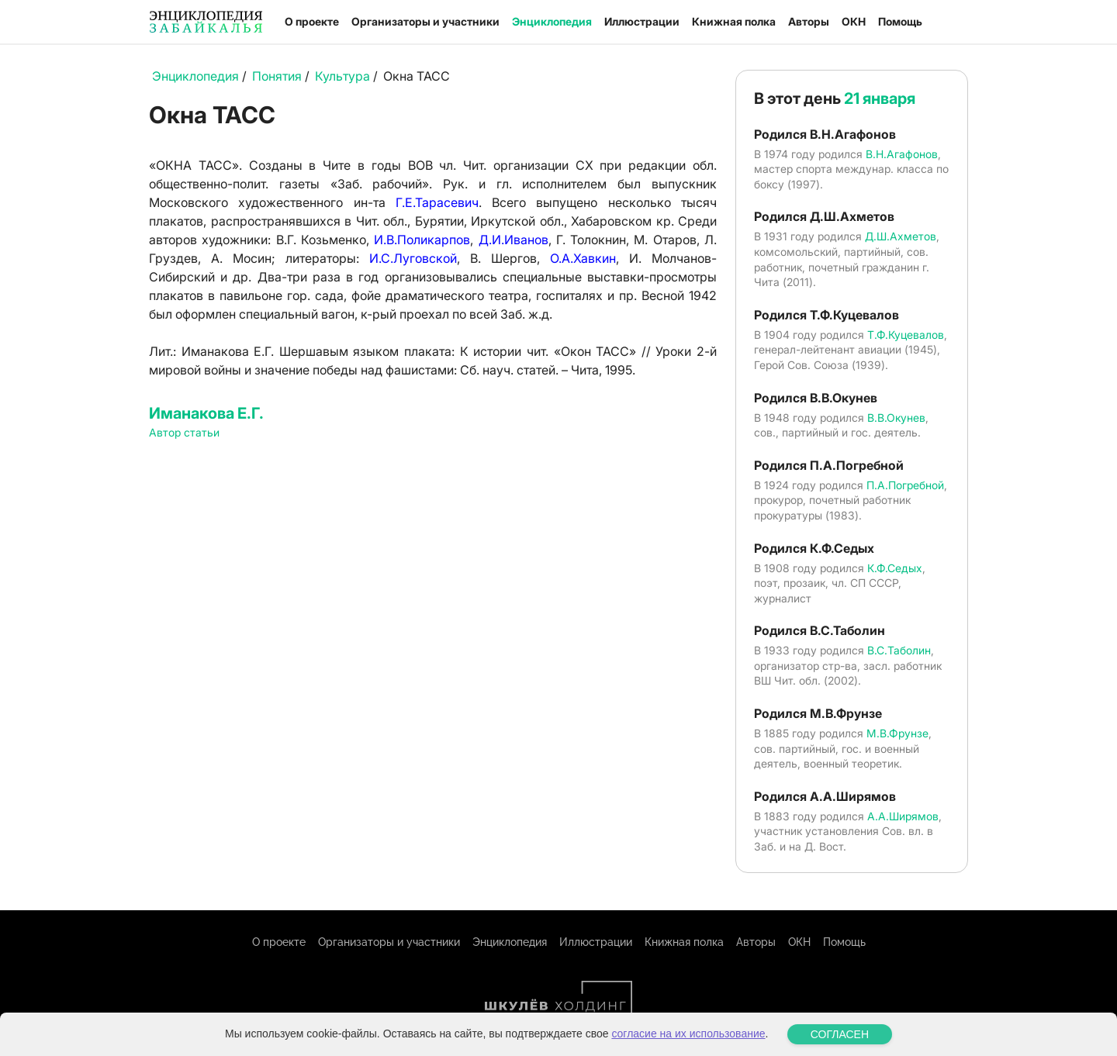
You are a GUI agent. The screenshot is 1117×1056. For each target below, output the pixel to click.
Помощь (900, 21)
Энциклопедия (552, 21)
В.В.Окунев (896, 417)
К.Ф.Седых (894, 568)
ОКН (854, 21)
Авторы (808, 21)
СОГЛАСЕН (840, 1034)
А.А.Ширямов (903, 816)
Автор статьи (184, 432)
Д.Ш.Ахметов (900, 236)
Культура (342, 76)
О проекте (312, 21)
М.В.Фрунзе (897, 733)
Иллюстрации (642, 21)
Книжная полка (734, 21)
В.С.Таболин (899, 650)
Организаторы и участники (425, 21)
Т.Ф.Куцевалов (905, 334)
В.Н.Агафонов (902, 153)
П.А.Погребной (905, 485)
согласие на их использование (688, 1033)
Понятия (277, 76)
